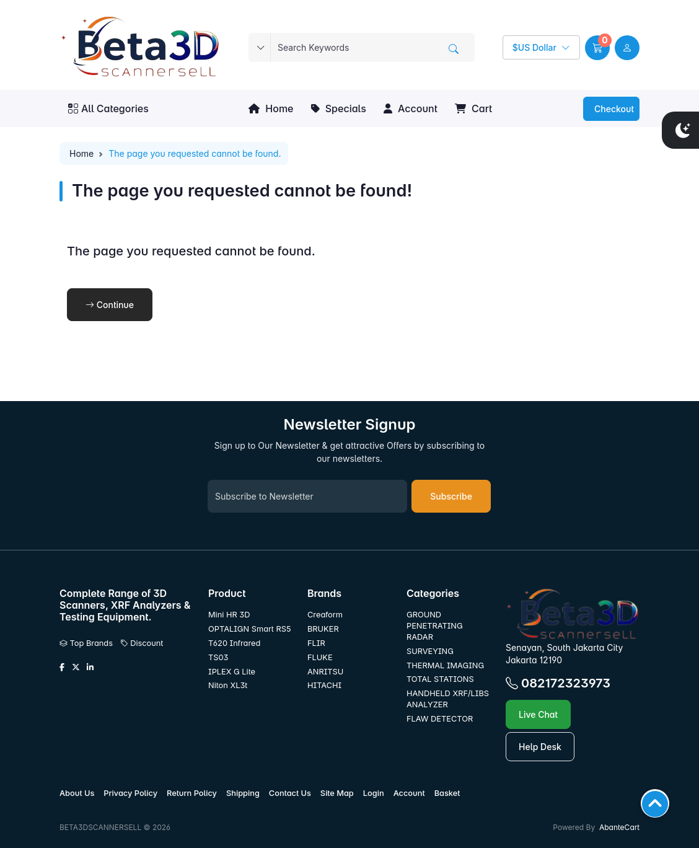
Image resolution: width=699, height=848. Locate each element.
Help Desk (540, 746)
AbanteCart (619, 827)
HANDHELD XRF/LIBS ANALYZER (448, 699)
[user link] (627, 47)
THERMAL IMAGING (445, 665)
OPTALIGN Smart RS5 (249, 629)
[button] (597, 47)
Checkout (613, 109)
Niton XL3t (227, 685)
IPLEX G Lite (231, 671)
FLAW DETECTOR (440, 718)
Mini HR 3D (229, 614)
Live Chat (538, 714)
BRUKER (323, 629)
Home (270, 108)
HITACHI (324, 685)
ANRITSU (325, 671)
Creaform (325, 614)
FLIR (316, 643)
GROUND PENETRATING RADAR (435, 626)
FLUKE (321, 657)
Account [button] (410, 108)
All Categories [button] (108, 108)
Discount (142, 643)
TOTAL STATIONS (440, 679)
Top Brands (86, 643)
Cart (473, 108)
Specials (338, 108)
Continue (110, 304)
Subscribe (451, 496)
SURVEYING (430, 651)
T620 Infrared (234, 643)
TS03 (218, 657)
